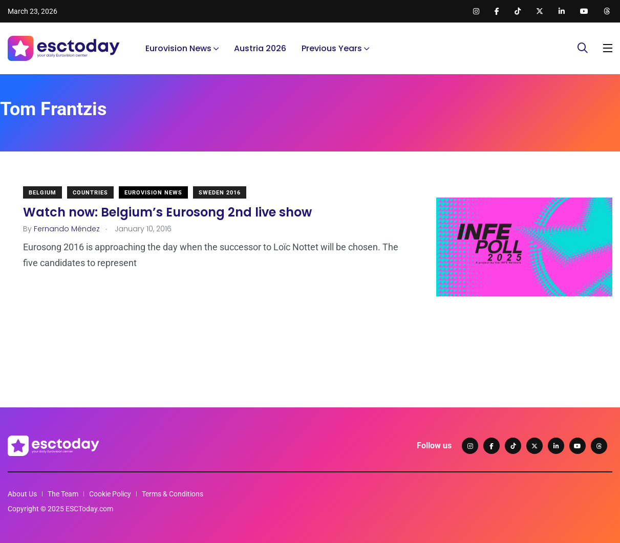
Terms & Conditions (172, 494)
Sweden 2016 (220, 192)
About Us (22, 494)
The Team (63, 494)
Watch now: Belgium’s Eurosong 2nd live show (167, 212)
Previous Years (332, 48)
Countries (90, 192)
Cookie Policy (110, 494)
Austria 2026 (260, 48)
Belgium (42, 192)
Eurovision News (178, 48)
